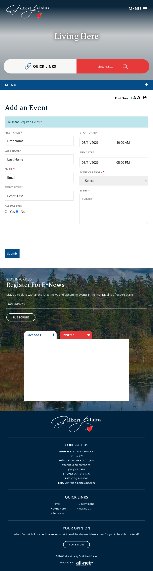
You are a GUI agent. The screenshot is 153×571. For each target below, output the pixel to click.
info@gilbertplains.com (76, 483)
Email (10, 169)
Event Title (14, 187)
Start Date (88, 132)
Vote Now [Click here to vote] (76, 544)
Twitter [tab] (76, 335)
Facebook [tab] (40, 335)
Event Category (91, 172)
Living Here (59, 508)
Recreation (59, 513)
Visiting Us (84, 508)
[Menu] (137, 9)
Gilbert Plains (27, 12)
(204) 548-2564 (76, 478)
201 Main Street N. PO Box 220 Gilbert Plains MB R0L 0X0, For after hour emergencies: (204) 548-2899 (76, 460)
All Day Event (14, 205)
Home (56, 504)
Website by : (76, 563)
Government (86, 504)
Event (84, 190)
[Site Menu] (76, 85)
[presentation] (35, 238)
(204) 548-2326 (76, 474)
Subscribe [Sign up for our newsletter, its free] (21, 317)
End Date (86, 152)
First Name (13, 132)
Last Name (13, 151)
